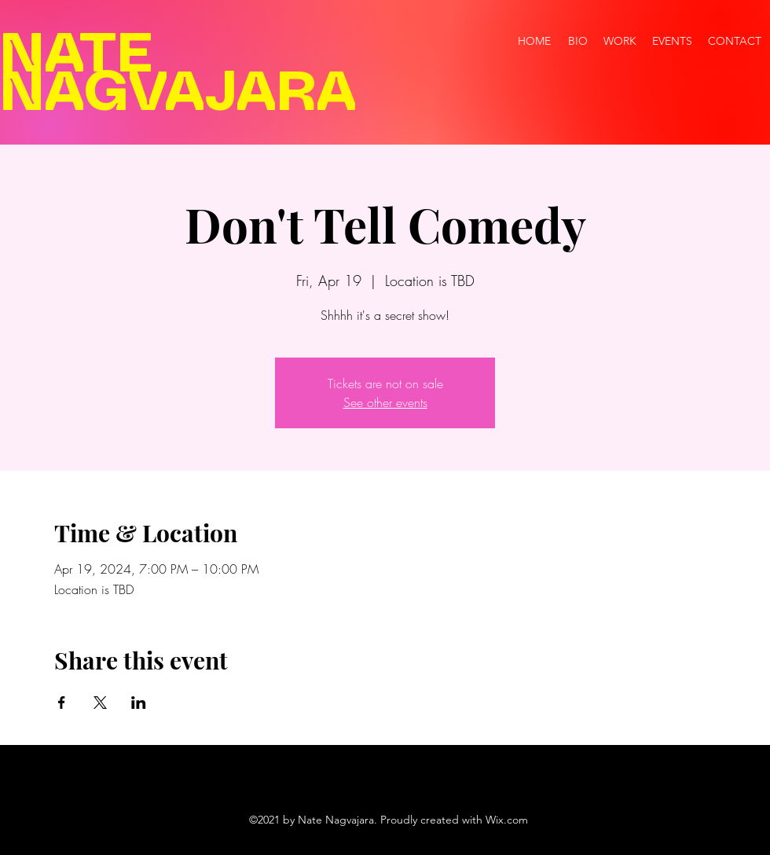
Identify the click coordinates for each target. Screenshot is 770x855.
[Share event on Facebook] (61, 702)
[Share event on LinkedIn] (138, 702)
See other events (385, 402)
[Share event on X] (100, 702)
